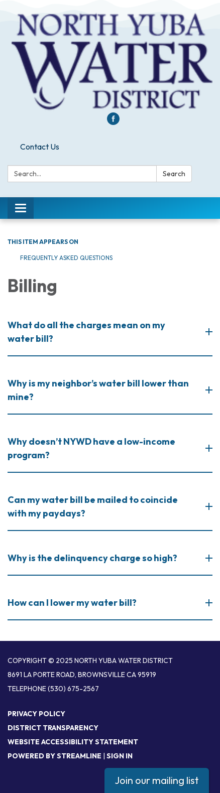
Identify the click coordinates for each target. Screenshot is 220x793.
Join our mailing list (157, 780)
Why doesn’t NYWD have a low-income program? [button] (91, 448)
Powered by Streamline (54, 755)
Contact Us (39, 147)
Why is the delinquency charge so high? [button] (93, 558)
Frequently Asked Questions (66, 257)
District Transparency (53, 727)
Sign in (119, 755)
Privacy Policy (36, 713)
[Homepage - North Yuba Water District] (110, 61)
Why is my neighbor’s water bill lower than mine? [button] (98, 390)
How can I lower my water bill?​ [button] (73, 602)
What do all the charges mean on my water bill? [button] (86, 331)
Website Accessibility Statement (73, 741)
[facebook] (113, 122)
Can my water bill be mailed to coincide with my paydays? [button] (93, 506)
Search (174, 173)
